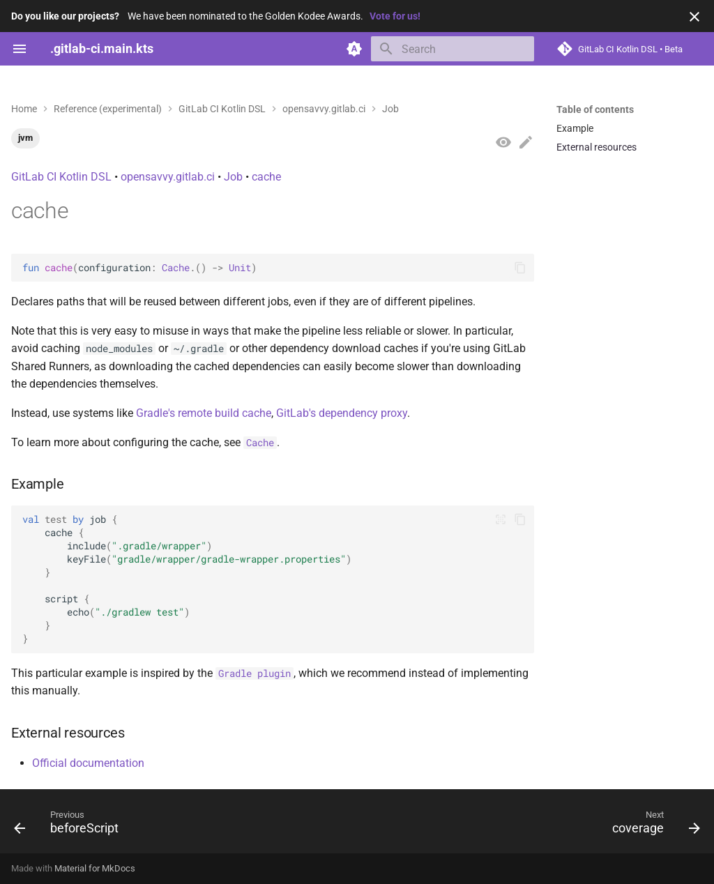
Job (233, 176)
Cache (176, 267)
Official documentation (88, 763)
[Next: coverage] (652, 825)
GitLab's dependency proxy (341, 413)
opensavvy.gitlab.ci (168, 176)
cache (266, 176)
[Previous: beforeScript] (70, 825)
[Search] (452, 48)
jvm (25, 137)
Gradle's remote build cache (203, 413)
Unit (240, 267)
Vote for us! (395, 16)
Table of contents (595, 109)
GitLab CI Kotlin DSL (61, 176)
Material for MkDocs (94, 868)
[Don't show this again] (694, 16)
